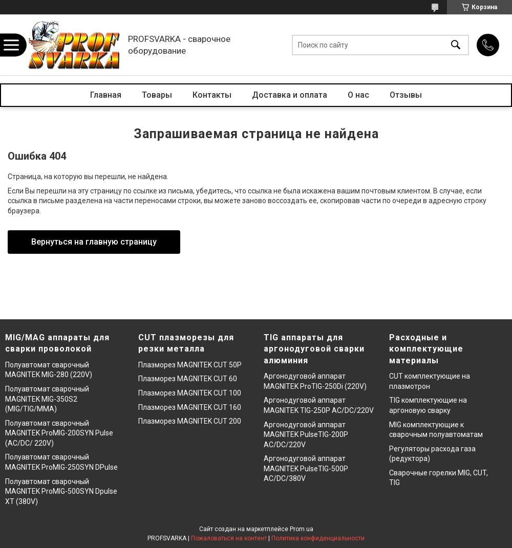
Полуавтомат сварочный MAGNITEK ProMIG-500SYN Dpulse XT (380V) (61, 491)
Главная (105, 95)
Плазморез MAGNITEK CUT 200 (189, 421)
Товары (157, 95)
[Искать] (455, 44)
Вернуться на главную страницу (94, 242)
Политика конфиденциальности (318, 538)
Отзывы (406, 95)
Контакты (212, 95)
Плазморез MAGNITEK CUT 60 (187, 379)
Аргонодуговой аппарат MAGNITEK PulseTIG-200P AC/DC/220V (306, 435)
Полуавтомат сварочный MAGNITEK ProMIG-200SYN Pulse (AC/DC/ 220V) (59, 433)
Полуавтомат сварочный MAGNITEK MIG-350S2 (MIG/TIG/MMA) (47, 399)
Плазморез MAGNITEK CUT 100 (189, 393)
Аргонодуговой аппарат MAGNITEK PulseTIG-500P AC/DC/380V (306, 468)
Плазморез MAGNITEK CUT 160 (189, 407)
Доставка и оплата (289, 95)
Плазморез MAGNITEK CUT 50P (190, 365)
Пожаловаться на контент (229, 538)
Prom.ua (301, 529)
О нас (358, 95)
